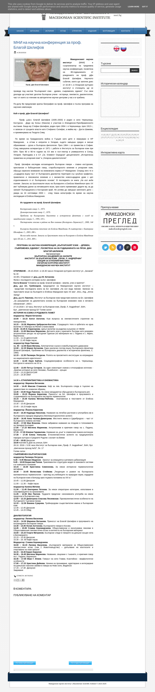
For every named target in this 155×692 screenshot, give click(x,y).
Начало (20, 31)
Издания (92, 31)
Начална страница (52, 662)
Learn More (133, 7)
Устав (63, 31)
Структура (77, 31)
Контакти (125, 31)
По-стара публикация (80, 663)
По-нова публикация (24, 663)
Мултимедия (109, 31)
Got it (145, 7)
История (50, 31)
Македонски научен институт (60, 684)
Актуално (34, 31)
